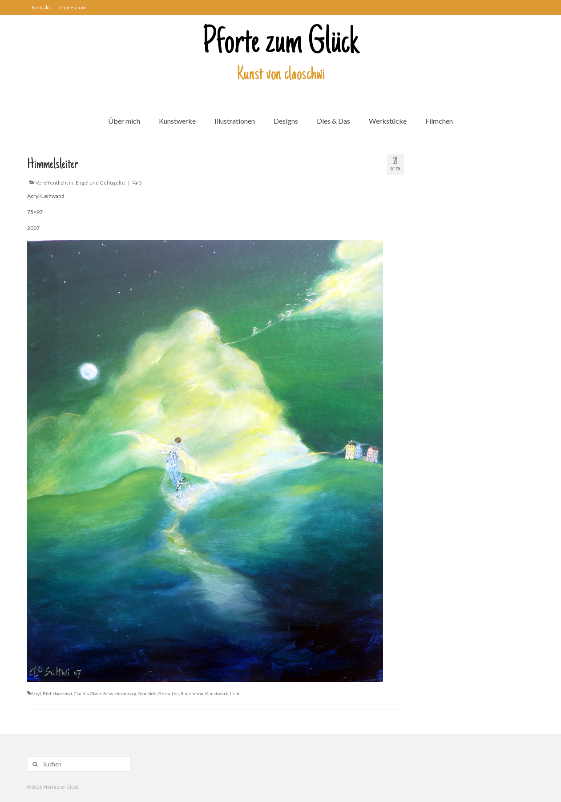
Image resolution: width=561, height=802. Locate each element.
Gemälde (147, 693)
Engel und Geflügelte (100, 182)
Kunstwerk (216, 693)
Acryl (36, 693)
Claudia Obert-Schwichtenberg (105, 693)
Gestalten (168, 693)
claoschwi (62, 693)
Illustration (192, 693)
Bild (47, 693)
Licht (235, 693)
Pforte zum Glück (280, 44)
